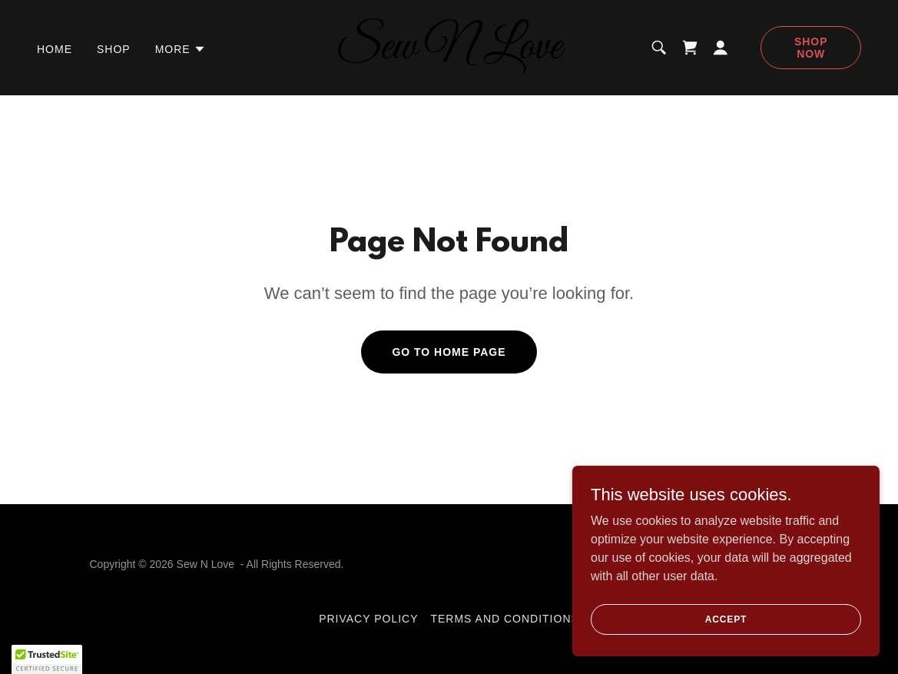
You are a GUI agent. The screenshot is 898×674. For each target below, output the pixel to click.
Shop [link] (114, 49)
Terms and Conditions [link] (504, 619)
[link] (449, 54)
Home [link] (54, 49)
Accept (726, 618)
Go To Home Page (448, 352)
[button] (180, 49)
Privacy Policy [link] (368, 619)
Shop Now (811, 47)
